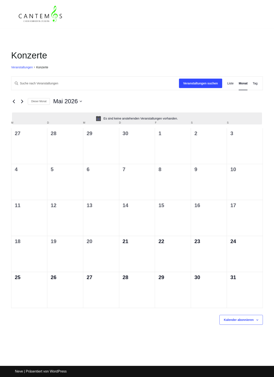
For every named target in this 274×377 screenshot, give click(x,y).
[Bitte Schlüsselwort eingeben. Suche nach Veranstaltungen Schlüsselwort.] (95, 83)
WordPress (58, 371)
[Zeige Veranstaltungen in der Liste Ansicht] (230, 83)
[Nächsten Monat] (22, 101)
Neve (19, 371)
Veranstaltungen (22, 67)
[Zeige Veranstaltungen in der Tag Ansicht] (255, 83)
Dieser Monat (38, 101)
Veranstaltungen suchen (200, 83)
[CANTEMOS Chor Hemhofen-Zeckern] (40, 14)
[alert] (137, 118)
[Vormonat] (13, 101)
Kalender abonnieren (239, 320)
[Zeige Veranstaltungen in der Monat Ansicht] (243, 83)
